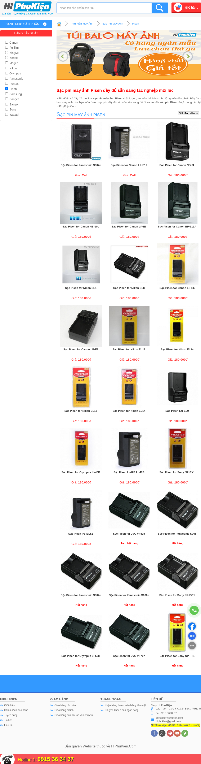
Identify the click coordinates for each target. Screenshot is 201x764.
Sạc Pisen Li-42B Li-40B (128, 472)
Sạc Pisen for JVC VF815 (129, 533)
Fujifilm (12, 47)
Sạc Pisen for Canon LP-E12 (129, 165)
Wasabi (12, 114)
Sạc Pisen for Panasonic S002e (81, 595)
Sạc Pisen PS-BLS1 (80, 533)
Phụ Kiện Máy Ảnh (82, 23)
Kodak (11, 58)
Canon (11, 42)
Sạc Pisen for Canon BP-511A (177, 226)
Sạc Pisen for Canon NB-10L (80, 226)
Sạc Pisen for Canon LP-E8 (80, 349)
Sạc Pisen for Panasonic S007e (81, 165)
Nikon (11, 68)
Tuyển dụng (11, 715)
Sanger (12, 99)
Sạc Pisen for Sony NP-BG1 (177, 595)
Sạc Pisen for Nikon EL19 (129, 349)
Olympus (13, 73)
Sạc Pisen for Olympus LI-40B (81, 472)
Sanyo (11, 104)
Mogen (11, 63)
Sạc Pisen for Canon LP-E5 (128, 226)
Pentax (11, 83)
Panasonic (14, 78)
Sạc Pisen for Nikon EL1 (81, 288)
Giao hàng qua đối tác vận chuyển (73, 715)
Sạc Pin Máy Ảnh (112, 23)
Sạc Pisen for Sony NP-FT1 (177, 655)
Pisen (11, 89)
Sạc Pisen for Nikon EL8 (129, 288)
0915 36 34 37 (56, 759)
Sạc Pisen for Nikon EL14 (129, 410)
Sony (10, 109)
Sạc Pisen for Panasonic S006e (129, 595)
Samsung (13, 94)
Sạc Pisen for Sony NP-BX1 (177, 472)
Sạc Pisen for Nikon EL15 (80, 410)
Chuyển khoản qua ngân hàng (121, 710)
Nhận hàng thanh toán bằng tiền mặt (125, 705)
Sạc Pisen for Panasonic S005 (177, 533)
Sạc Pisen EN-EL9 (177, 410)
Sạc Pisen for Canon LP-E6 (177, 288)
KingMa (12, 53)
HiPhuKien (119, 746)
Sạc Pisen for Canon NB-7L (177, 165)
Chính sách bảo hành (16, 710)
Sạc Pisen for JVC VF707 (129, 655)
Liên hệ (8, 725)
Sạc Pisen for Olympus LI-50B (81, 655)
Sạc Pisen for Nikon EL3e (177, 349)
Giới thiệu (9, 705)
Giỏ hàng (191, 7)
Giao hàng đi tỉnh (63, 710)
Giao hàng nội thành (65, 705)
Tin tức (8, 720)
